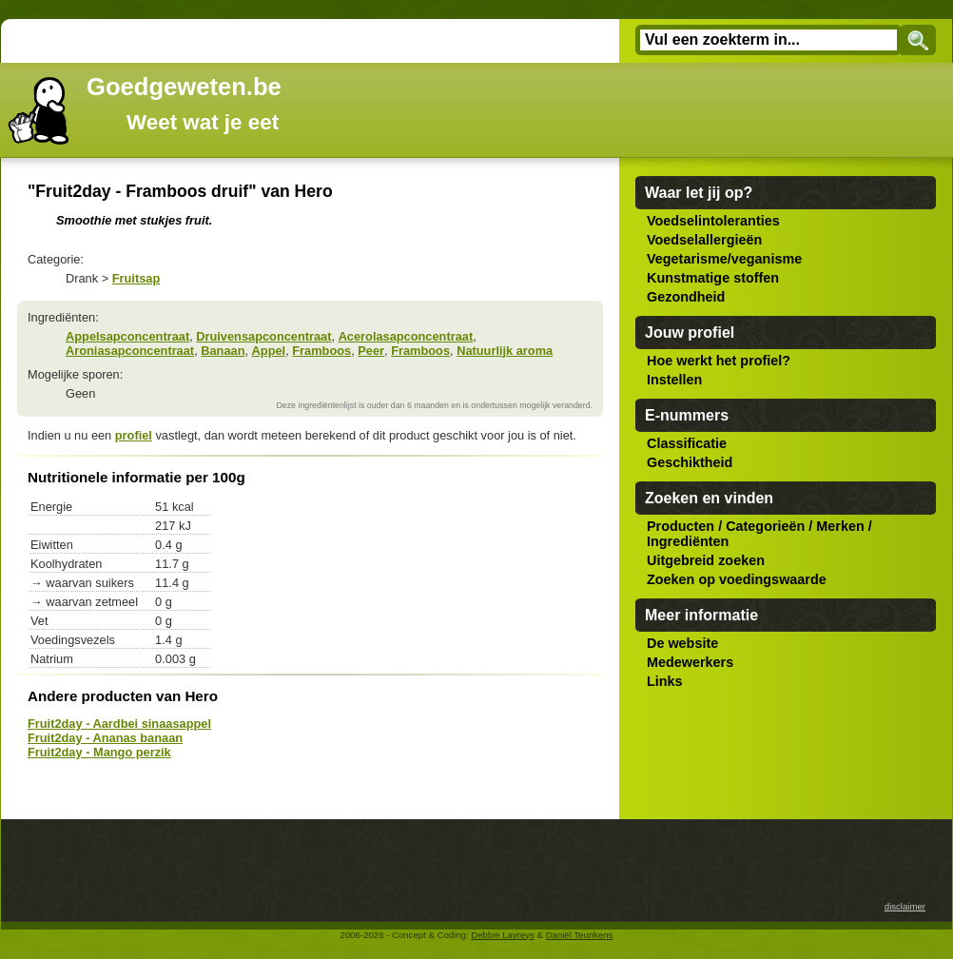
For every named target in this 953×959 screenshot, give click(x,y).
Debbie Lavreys (503, 935)
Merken (840, 526)
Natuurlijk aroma (505, 350)
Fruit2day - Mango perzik (99, 752)
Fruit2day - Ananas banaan (105, 738)
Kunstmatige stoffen (713, 277)
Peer (371, 350)
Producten (680, 526)
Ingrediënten (688, 541)
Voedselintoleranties (713, 220)
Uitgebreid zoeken (706, 560)
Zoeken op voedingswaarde (737, 579)
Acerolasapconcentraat (406, 336)
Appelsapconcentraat (127, 336)
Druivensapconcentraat (263, 336)
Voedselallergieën (704, 239)
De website (682, 643)
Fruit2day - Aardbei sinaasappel (119, 723)
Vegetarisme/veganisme (724, 258)
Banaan (222, 350)
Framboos (321, 350)
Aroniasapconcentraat (130, 350)
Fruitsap (136, 278)
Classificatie (687, 443)
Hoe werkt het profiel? (718, 360)
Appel (269, 350)
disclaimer (905, 906)
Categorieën (765, 526)
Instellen (674, 379)
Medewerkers (690, 662)
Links (665, 681)
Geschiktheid (689, 462)
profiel (133, 435)
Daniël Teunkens (579, 935)
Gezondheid (686, 296)
